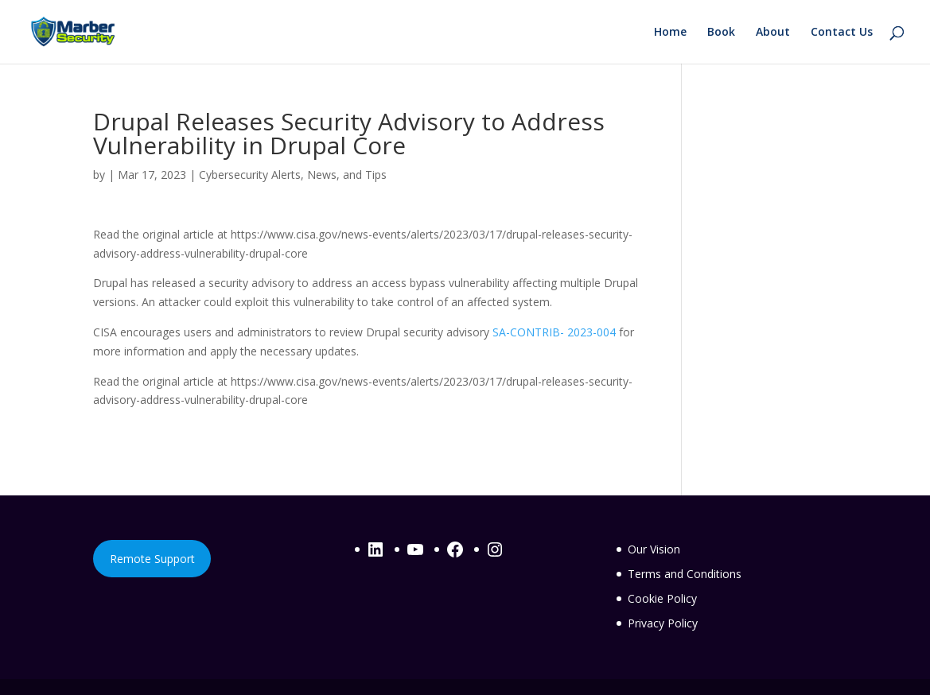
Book (721, 32)
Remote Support (152, 558)
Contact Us (842, 32)
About (773, 32)
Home (670, 32)
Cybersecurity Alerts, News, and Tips (293, 174)
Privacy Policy (663, 623)
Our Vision (654, 549)
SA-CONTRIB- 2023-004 (554, 332)
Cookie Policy (662, 598)
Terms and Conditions (684, 573)
